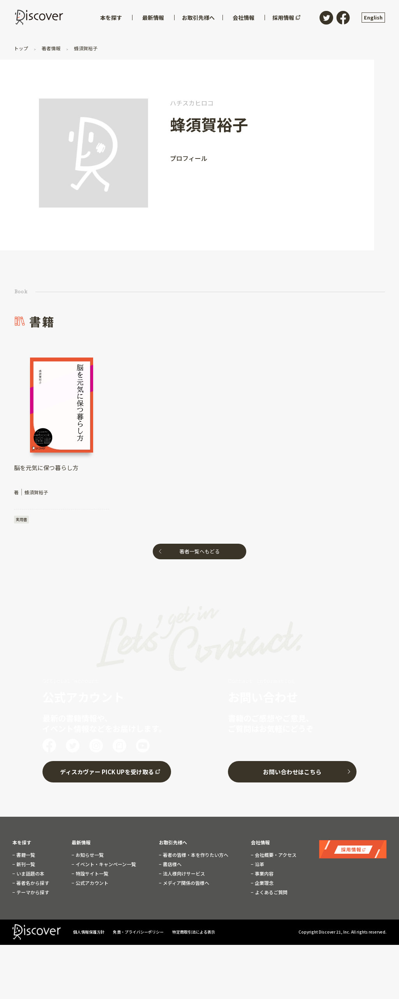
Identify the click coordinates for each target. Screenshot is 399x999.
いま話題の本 (29, 873)
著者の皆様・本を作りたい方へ (195, 855)
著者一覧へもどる (199, 551)
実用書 (21, 519)
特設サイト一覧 (91, 873)
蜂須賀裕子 (85, 48)
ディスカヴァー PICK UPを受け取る (107, 772)
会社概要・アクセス (275, 855)
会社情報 (260, 842)
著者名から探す (32, 883)
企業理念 (264, 883)
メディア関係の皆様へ (185, 883)
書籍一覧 (25, 855)
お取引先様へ (173, 842)
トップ (21, 48)
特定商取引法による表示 (193, 932)
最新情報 (81, 842)
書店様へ (172, 864)
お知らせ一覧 (89, 855)
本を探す (21, 842)
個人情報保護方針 (89, 932)
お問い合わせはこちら (292, 772)
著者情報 (51, 48)
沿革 (259, 864)
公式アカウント (91, 883)
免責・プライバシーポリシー (138, 932)
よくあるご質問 (271, 892)
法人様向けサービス (183, 873)
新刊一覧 (25, 864)
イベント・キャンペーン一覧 (105, 864)
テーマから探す (32, 892)
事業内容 (264, 873)
